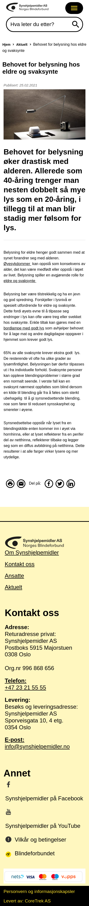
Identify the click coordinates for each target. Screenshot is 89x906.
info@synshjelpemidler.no (44, 743)
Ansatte (14, 575)
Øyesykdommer (17, 264)
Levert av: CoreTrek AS (27, 900)
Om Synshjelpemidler (32, 552)
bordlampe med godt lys (24, 328)
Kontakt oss (19, 564)
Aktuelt (21, 44)
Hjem (6, 44)
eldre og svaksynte (20, 281)
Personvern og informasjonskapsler (39, 891)
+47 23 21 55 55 (44, 684)
